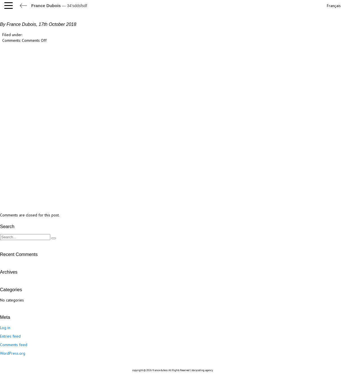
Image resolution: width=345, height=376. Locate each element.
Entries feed (10, 336)
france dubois (160, 370)
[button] (10, 5)
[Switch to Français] (333, 5)
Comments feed (13, 344)
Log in (5, 327)
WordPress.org (12, 353)
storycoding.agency (202, 370)
